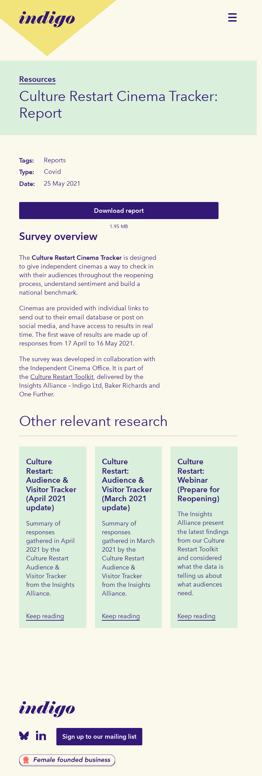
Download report (119, 210)
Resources (37, 79)
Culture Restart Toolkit (62, 377)
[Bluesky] (24, 737)
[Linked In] (41, 737)
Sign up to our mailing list (99, 736)
